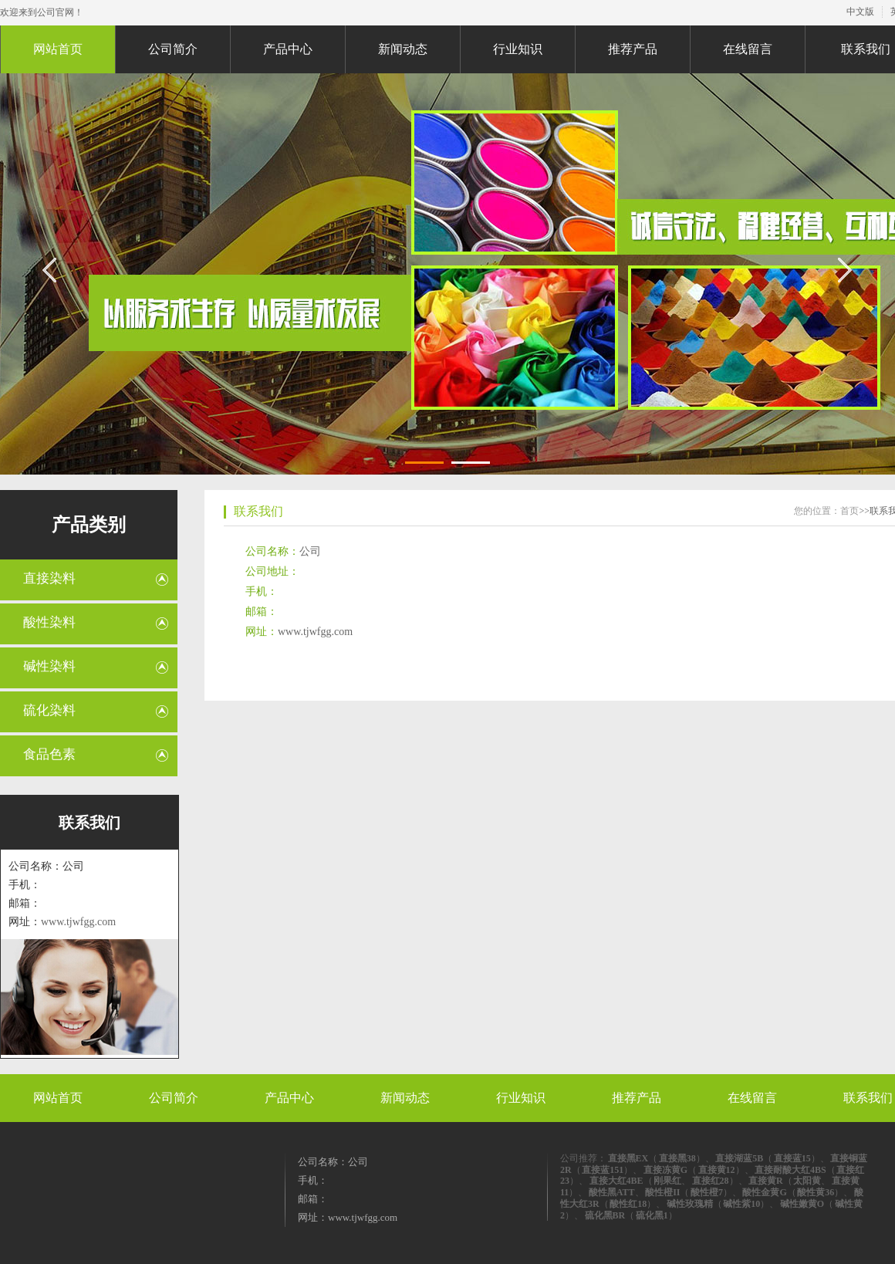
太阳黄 (807, 1180)
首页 (849, 510)
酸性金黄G (764, 1192)
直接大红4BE (616, 1180)
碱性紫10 (741, 1203)
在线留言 (747, 49)
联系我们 (258, 511)
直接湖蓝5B (739, 1158)
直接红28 (710, 1180)
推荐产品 (632, 49)
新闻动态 (402, 49)
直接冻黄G (665, 1169)
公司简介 (173, 49)
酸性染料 (49, 622)
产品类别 (89, 525)
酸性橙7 (707, 1192)
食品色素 (49, 754)
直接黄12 (716, 1169)
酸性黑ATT (612, 1192)
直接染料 (49, 578)
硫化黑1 (652, 1215)
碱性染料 (49, 666)
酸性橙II (662, 1192)
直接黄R (765, 1180)
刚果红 (667, 1180)
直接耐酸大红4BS (790, 1169)
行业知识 (517, 49)
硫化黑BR (605, 1215)
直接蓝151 (602, 1169)
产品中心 (287, 49)
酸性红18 (628, 1203)
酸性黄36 (815, 1192)
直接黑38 (677, 1158)
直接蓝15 (792, 1158)
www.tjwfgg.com (78, 922)
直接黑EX (628, 1158)
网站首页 (58, 49)
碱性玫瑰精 (690, 1203)
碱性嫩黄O (802, 1203)
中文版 (860, 11)
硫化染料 (49, 710)
